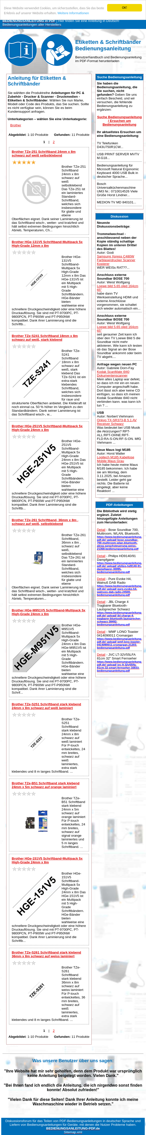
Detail (101, 530)
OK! (124, 7)
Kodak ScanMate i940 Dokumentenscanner (113, 373)
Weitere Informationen (73, 13)
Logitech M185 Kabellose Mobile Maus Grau (115, 459)
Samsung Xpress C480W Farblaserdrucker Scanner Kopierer (116, 260)
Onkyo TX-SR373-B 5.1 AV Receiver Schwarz (117, 422)
